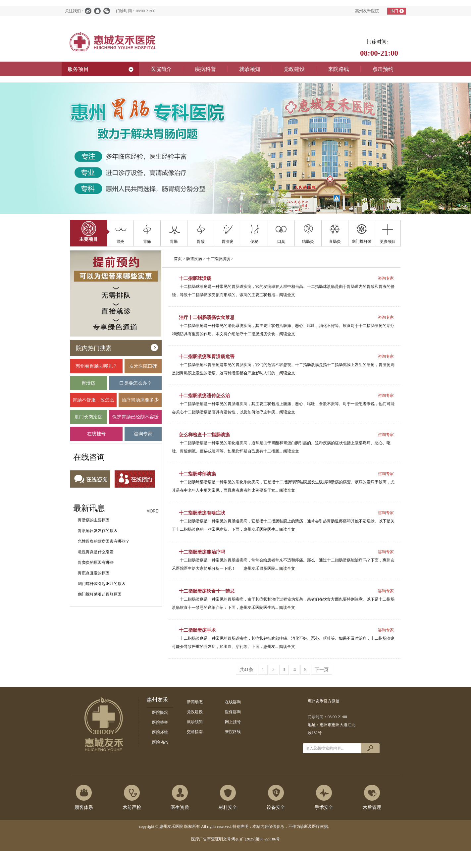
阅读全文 (287, 295)
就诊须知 (195, 721)
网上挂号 (233, 721)
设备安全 (276, 807)
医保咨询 (233, 712)
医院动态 (160, 742)
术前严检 (132, 807)
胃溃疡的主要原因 (94, 520)
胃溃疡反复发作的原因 (98, 530)
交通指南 (195, 731)
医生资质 (180, 807)
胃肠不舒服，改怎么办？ (93, 402)
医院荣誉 (160, 722)
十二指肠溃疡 (218, 258)
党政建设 (195, 712)
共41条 (246, 669)
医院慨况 (160, 712)
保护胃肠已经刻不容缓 (135, 419)
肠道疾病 (194, 258)
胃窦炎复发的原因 (94, 573)
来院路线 (233, 731)
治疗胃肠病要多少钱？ (140, 402)
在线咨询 (90, 479)
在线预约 (135, 479)
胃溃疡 (88, 385)
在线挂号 (96, 436)
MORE (152, 511)
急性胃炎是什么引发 (96, 552)
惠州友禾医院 (367, 11)
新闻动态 (195, 702)
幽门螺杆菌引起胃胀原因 (100, 594)
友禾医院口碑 (143, 368)
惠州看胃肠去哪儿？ (96, 368)
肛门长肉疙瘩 (88, 419)
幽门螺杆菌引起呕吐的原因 (102, 583)
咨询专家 (143, 436)
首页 (178, 258)
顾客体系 (84, 807)
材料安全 (228, 807)
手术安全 (324, 807)
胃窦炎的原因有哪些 (96, 562)
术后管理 (372, 807)
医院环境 (160, 732)
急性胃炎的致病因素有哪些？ (104, 541)
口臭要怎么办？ (135, 385)
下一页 (322, 669)
